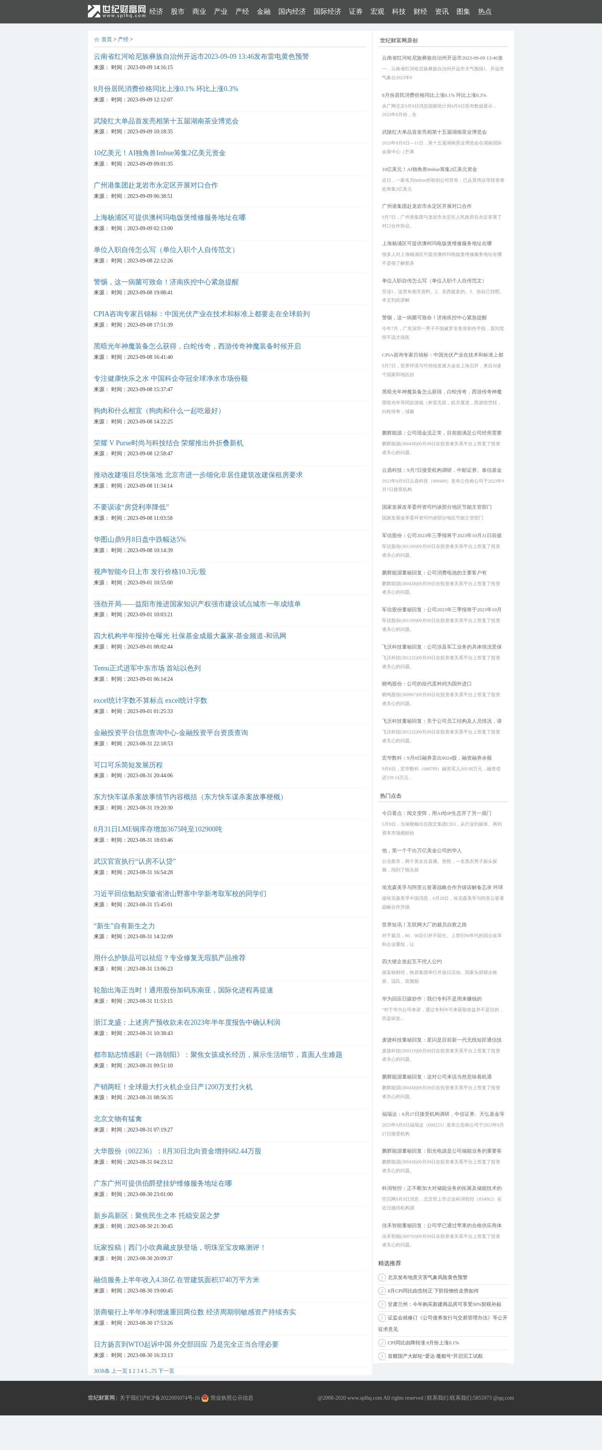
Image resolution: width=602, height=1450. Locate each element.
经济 (156, 11)
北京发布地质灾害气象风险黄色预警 (428, 1277)
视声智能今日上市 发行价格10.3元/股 (150, 572)
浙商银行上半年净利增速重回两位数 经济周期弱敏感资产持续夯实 (195, 1312)
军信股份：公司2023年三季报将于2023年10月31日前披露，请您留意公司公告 (442, 536)
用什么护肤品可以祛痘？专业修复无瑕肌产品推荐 (170, 958)
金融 (264, 11)
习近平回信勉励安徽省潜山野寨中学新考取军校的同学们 (180, 894)
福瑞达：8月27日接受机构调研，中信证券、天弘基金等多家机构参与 (443, 1114)
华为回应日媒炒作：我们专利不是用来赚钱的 (432, 999)
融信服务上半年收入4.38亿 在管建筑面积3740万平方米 (177, 1280)
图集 (463, 11)
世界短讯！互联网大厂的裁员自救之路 (424, 924)
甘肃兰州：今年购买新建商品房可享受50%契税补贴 (444, 1304)
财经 (420, 11)
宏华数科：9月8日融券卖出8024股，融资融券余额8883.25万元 (437, 758)
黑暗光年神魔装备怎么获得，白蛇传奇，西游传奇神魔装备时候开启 (197, 346)
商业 (199, 11)
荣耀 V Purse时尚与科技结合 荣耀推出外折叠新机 (168, 443)
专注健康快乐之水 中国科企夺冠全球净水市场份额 (171, 378)
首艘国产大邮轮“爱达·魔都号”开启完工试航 (435, 1356)
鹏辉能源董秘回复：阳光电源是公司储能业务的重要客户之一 (442, 1151)
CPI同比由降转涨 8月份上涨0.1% (423, 1342)
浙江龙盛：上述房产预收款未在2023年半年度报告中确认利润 (187, 1022)
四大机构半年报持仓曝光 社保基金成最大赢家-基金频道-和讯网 (190, 636)
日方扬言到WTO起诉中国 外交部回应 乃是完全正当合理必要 (186, 1344)
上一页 (119, 1371)
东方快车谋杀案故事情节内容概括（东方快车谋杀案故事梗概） (190, 797)
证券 (356, 11)
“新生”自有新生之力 (124, 926)
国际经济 (327, 11)
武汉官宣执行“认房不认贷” (135, 861)
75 (154, 1371)
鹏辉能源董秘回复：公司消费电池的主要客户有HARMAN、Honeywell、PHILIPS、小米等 (434, 573)
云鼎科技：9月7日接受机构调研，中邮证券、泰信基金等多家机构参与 (442, 470)
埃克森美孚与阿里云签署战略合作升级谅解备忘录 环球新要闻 (442, 888)
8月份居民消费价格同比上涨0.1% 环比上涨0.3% (166, 89)
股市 (178, 11)
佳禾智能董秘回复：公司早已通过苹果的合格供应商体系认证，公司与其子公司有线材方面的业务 (442, 1226)
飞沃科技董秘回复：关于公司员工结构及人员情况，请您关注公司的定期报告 (442, 721)
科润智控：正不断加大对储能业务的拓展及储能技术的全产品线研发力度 (442, 1189)
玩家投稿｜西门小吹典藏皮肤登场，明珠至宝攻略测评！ (180, 1247)
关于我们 (130, 1398)
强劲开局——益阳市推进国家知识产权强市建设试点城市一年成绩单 (197, 604)
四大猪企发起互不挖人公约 (412, 961)
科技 (399, 11)
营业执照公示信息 (227, 1398)
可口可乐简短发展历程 (128, 765)
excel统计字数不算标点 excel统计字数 (150, 700)
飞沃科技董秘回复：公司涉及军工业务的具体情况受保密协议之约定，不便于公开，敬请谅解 (442, 647)
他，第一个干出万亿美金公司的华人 (422, 850)
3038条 (102, 1371)
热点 (485, 11)
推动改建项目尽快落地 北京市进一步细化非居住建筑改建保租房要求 (198, 475)
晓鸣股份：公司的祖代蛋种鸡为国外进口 (427, 684)
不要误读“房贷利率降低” (131, 507)
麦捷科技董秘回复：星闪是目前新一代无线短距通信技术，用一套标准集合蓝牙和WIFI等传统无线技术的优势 (442, 1040)
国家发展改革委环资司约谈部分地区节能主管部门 (437, 507)
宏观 (377, 11)
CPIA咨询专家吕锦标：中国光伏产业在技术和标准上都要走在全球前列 (202, 314)
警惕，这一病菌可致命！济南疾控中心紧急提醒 (166, 282)
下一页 (166, 1371)
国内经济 (292, 11)
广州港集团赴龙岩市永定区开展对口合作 (156, 185)
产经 (242, 11)
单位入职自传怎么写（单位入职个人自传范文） (166, 250)
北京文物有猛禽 (118, 1119)
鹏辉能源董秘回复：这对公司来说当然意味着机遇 (437, 1077)
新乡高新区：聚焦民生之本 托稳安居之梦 (157, 1215)
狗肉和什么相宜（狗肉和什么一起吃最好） (159, 411)
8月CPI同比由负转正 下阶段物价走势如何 (433, 1291)
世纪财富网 (101, 1398)
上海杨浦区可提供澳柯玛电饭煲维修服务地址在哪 (170, 217)
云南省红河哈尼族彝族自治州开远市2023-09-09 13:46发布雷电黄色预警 (201, 56)
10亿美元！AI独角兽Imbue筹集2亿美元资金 (160, 153)
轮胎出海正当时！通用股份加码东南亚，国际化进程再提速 (183, 990)
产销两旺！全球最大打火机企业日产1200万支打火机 (173, 1087)
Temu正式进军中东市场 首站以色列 (147, 668)
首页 (106, 39)
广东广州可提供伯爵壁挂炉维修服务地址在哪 (163, 1183)
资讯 (442, 11)
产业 (221, 11)
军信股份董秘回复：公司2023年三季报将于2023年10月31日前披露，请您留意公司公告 (442, 610)
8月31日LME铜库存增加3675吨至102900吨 (158, 829)
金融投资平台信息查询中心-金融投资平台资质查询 (171, 733)
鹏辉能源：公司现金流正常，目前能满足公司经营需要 (442, 433)
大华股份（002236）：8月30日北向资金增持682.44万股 (177, 1151)
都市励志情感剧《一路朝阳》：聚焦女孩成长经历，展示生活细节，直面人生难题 (218, 1054)
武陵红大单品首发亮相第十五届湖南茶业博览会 (166, 121)
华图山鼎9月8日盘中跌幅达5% (140, 539)
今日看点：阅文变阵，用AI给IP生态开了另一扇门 (436, 813)
